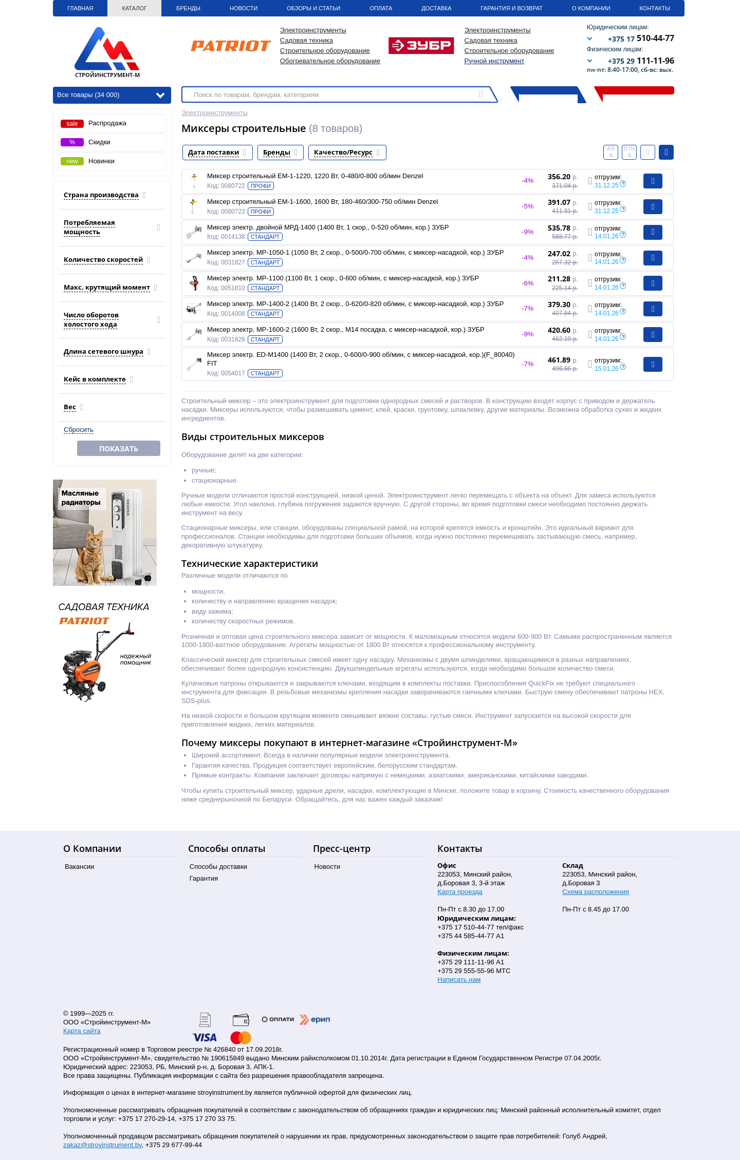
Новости (243, 8)
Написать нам (458, 979)
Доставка (436, 8)
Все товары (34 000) (110, 94)
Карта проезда (459, 892)
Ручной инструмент (495, 61)
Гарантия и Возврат (512, 8)
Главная (80, 8)
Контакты (655, 8)
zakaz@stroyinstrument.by (102, 1145)
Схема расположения (595, 892)
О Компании (591, 8)
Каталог (134, 8)
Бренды (188, 8)
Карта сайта (81, 1031)
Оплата (380, 8)
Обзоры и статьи (313, 8)
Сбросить (79, 429)
